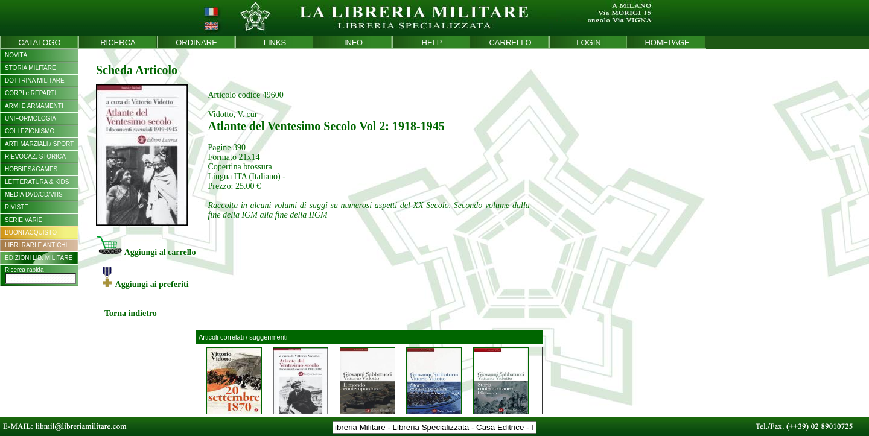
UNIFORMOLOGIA (30, 118)
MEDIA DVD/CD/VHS (34, 194)
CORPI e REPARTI (30, 93)
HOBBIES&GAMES (31, 169)
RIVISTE (16, 207)
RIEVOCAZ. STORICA (35, 156)
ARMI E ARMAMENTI (34, 106)
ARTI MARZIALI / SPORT (39, 144)
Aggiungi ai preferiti (146, 284)
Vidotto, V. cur (232, 114)
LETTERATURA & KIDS (37, 182)
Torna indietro (130, 313)
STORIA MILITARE (30, 68)
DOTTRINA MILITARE (35, 80)
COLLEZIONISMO (29, 131)
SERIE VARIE (23, 219)
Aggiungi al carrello (146, 252)
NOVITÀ (16, 55)
